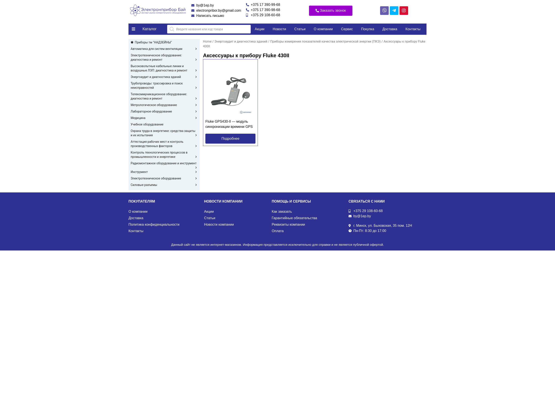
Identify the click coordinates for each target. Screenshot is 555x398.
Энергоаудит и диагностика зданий (164, 77)
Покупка (367, 29)
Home (207, 41)
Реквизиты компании (288, 224)
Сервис (347, 29)
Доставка (389, 29)
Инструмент (164, 172)
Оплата (278, 231)
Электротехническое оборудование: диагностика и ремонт (164, 58)
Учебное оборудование (147, 124)
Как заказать (282, 211)
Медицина (164, 118)
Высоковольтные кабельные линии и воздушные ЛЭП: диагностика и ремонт (164, 68)
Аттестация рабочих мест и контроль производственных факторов (164, 144)
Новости (279, 29)
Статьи (300, 29)
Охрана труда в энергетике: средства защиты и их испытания (164, 133)
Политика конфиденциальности (153, 224)
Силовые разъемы (164, 185)
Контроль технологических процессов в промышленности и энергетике (164, 155)
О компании (323, 29)
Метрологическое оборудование (164, 105)
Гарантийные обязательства (294, 218)
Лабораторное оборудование (164, 111)
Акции (260, 29)
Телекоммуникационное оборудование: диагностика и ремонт (164, 96)
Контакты (413, 29)
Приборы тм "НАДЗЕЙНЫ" (153, 42)
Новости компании (219, 224)
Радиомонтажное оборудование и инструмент (164, 163)
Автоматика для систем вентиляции (164, 49)
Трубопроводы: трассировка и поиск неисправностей (164, 86)
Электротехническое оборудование (164, 178)
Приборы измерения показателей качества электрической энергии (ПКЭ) (325, 41)
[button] (330, 11)
